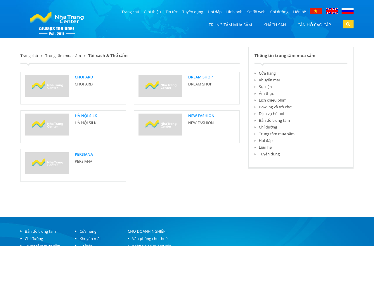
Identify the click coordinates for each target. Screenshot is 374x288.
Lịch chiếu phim (273, 100)
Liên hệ (299, 11)
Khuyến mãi (269, 80)
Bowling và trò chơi (275, 106)
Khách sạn (274, 25)
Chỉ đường (279, 11)
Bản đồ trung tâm (274, 120)
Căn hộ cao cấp (314, 25)
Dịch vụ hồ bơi (271, 113)
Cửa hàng (267, 73)
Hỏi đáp (214, 11)
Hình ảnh (234, 11)
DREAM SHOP (200, 77)
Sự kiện (265, 86)
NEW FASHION (201, 115)
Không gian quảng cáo (151, 245)
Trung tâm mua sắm (230, 25)
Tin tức (172, 11)
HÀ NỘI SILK (86, 115)
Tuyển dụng (192, 11)
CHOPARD (84, 77)
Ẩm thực (266, 93)
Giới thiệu (152, 11)
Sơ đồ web (256, 11)
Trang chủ (130, 11)
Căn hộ (31, 253)
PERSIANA (84, 154)
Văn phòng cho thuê (150, 238)
